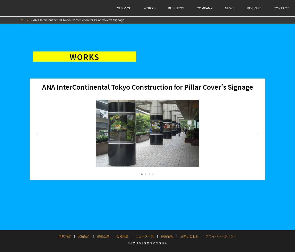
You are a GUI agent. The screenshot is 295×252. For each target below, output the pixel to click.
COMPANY (205, 8)
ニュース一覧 (145, 236)
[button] (37, 133)
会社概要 (122, 236)
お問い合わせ (189, 236)
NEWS (230, 8)
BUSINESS (176, 8)
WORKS (150, 8)
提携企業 (103, 236)
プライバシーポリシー (221, 236)
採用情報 (167, 236)
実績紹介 (84, 236)
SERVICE (124, 8)
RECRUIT (254, 8)
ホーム (25, 20)
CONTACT (281, 8)
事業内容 (65, 236)
